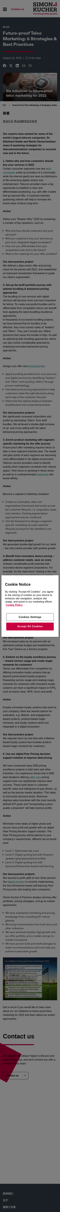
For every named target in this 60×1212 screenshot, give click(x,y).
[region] (29, 606)
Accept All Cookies (30, 626)
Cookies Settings (30, 617)
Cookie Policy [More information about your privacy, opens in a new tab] (14, 605)
